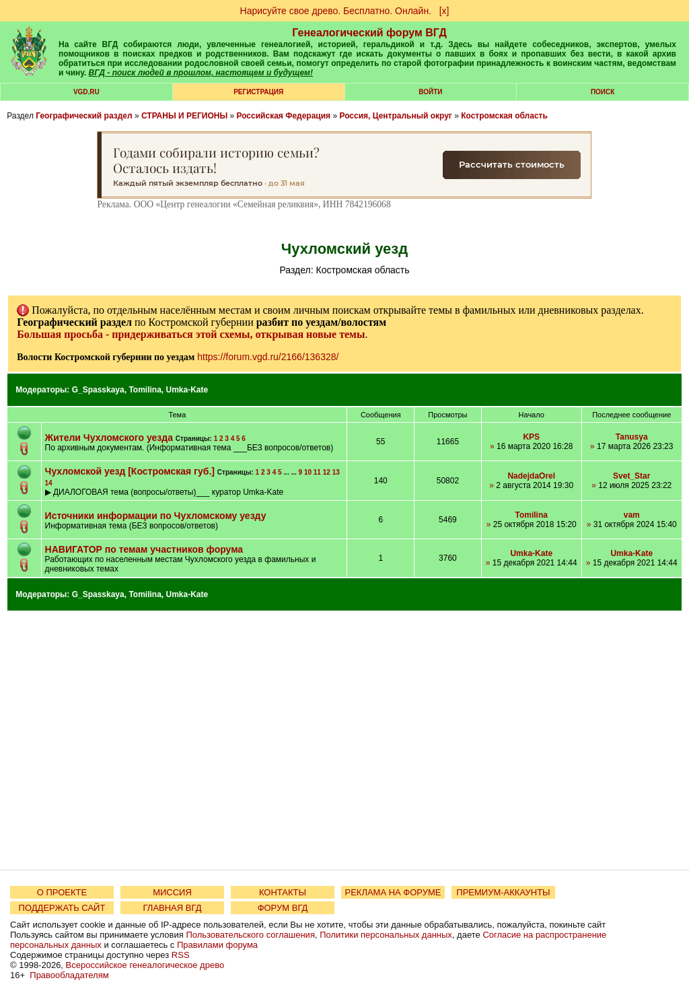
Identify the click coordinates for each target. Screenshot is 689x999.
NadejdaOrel (531, 476)
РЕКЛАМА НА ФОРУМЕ (392, 892)
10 (308, 472)
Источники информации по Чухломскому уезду (155, 515)
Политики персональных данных (386, 935)
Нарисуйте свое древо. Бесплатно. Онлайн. (336, 10)
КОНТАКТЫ (282, 892)
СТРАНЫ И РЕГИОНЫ (184, 115)
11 (317, 472)
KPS (531, 437)
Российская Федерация (283, 115)
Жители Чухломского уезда (109, 437)
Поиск (602, 92)
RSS (181, 955)
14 (48, 483)
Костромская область (504, 115)
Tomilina (145, 389)
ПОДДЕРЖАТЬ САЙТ (62, 908)
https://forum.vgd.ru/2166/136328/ (267, 356)
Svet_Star (631, 476)
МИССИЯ (172, 892)
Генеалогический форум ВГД (369, 32)
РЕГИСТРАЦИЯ (258, 92)
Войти (430, 92)
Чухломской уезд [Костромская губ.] (130, 471)
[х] (444, 10)
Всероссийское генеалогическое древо (145, 965)
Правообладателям (69, 975)
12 (326, 472)
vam (632, 515)
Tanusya (632, 437)
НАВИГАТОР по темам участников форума (144, 549)
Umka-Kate (187, 389)
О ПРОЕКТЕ (62, 892)
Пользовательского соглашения (250, 935)
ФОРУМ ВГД (283, 908)
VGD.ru (86, 92)
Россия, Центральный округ (395, 115)
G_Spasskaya (98, 389)
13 (336, 472)
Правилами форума (217, 945)
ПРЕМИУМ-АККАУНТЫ (503, 892)
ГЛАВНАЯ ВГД (172, 908)
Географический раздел (84, 115)
